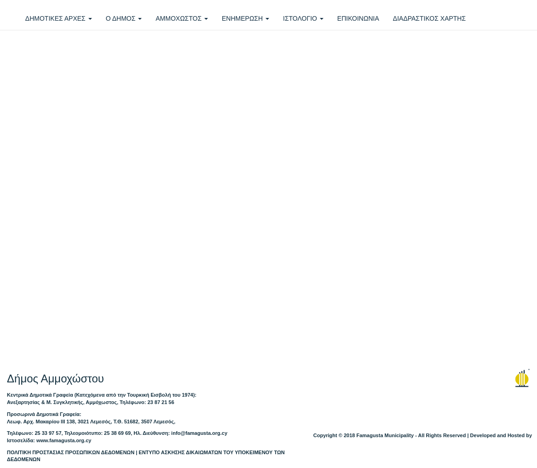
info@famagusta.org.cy (199, 433)
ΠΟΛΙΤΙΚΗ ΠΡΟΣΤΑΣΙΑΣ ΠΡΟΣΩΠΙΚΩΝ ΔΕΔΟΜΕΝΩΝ (70, 452)
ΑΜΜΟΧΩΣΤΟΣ (182, 18)
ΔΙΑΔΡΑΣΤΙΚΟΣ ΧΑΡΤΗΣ (429, 18)
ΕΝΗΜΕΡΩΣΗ (245, 18)
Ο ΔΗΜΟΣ (124, 18)
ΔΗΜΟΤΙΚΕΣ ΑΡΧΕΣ (58, 18)
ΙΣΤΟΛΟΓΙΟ (303, 18)
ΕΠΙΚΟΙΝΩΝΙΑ (358, 18)
